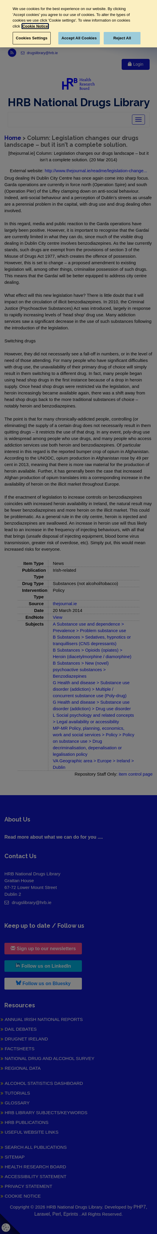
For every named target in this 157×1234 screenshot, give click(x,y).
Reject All (122, 38)
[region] (78, 23)
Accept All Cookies (79, 38)
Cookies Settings (32, 38)
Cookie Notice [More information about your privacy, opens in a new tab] (35, 26)
